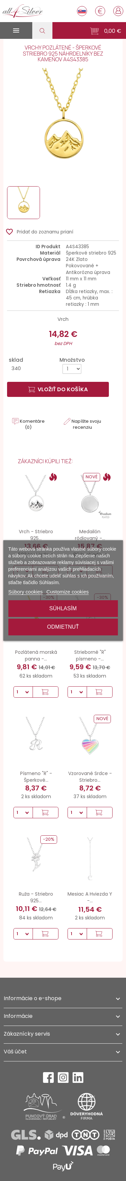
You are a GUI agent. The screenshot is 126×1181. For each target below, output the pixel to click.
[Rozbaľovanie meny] (100, 11)
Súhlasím (63, 608)
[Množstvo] (71, 369)
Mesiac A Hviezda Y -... (90, 897)
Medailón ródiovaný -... (90, 535)
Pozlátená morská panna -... (36, 655)
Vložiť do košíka (58, 389)
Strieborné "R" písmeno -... (90, 655)
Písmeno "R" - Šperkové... (36, 776)
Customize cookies (67, 592)
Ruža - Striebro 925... (36, 897)
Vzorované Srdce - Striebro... (90, 776)
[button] (105, 31)
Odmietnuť (63, 627)
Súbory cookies (25, 592)
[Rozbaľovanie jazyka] (82, 11)
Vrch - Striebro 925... (36, 535)
